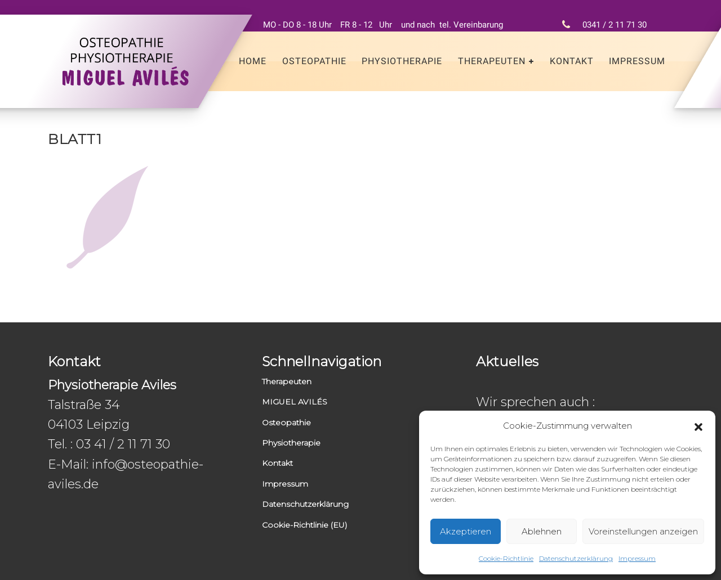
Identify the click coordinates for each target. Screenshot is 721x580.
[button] (698, 425)
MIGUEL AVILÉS (294, 402)
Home (252, 61)
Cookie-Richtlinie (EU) (304, 525)
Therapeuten (492, 61)
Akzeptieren (465, 531)
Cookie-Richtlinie (506, 558)
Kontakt (572, 61)
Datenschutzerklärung (576, 558)
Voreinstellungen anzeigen (643, 531)
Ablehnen (542, 531)
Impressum (637, 558)
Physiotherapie (402, 61)
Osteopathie (314, 61)
